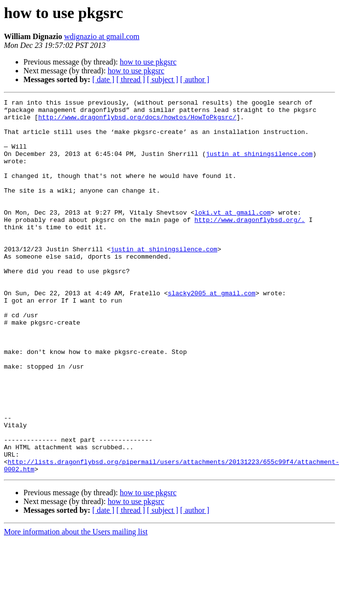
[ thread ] (130, 79)
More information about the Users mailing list (76, 606)
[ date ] (103, 79)
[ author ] (195, 79)
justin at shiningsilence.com (259, 165)
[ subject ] (162, 79)
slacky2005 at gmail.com (211, 332)
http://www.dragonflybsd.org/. (249, 244)
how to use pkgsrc (148, 62)
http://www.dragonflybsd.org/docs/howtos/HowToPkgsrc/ (137, 121)
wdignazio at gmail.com (101, 36)
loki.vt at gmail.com (232, 235)
